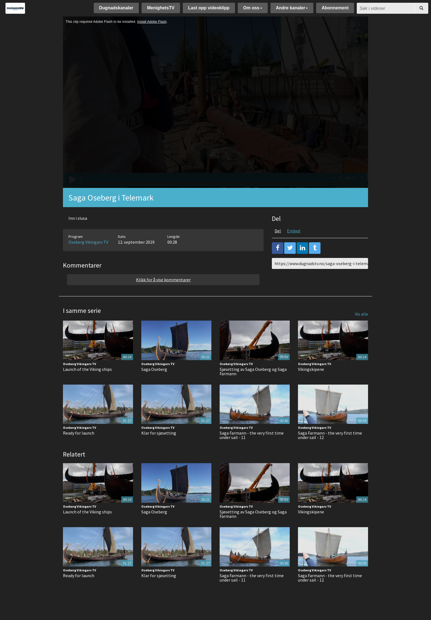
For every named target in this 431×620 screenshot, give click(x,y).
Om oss (252, 7)
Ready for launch (78, 433)
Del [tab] (278, 230)
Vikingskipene (311, 369)
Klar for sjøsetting (158, 433)
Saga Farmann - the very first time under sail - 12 (330, 435)
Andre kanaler (292, 7)
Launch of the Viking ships (87, 369)
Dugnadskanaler (116, 7)
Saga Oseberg (154, 369)
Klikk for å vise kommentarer (163, 279)
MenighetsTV (161, 7)
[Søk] (421, 8)
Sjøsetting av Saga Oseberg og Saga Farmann (253, 371)
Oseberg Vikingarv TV (88, 242)
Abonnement (335, 7)
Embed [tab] (293, 230)
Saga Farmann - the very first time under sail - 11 (252, 435)
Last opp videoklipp (209, 7)
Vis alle (361, 314)
